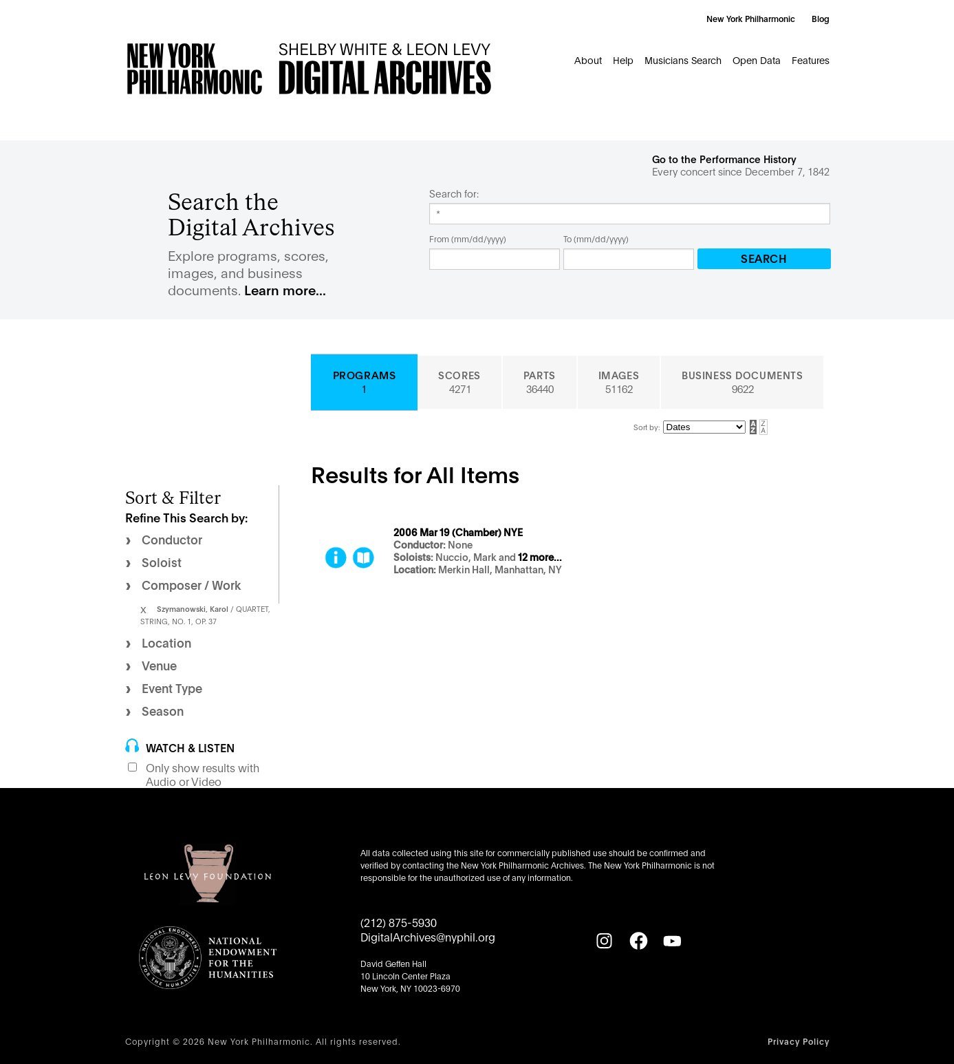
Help (623, 59)
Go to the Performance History (724, 158)
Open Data (757, 59)
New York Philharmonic (750, 18)
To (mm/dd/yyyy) (596, 238)
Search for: (454, 193)
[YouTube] (672, 941)
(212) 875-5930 (398, 922)
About (588, 59)
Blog (821, 18)
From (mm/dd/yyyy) (467, 238)
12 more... (540, 557)
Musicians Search (683, 59)
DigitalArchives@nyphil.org (427, 936)
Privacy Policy (799, 1041)
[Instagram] (604, 941)
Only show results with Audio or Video (202, 774)
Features (811, 59)
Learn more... (285, 289)
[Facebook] (638, 941)
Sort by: (646, 427)
